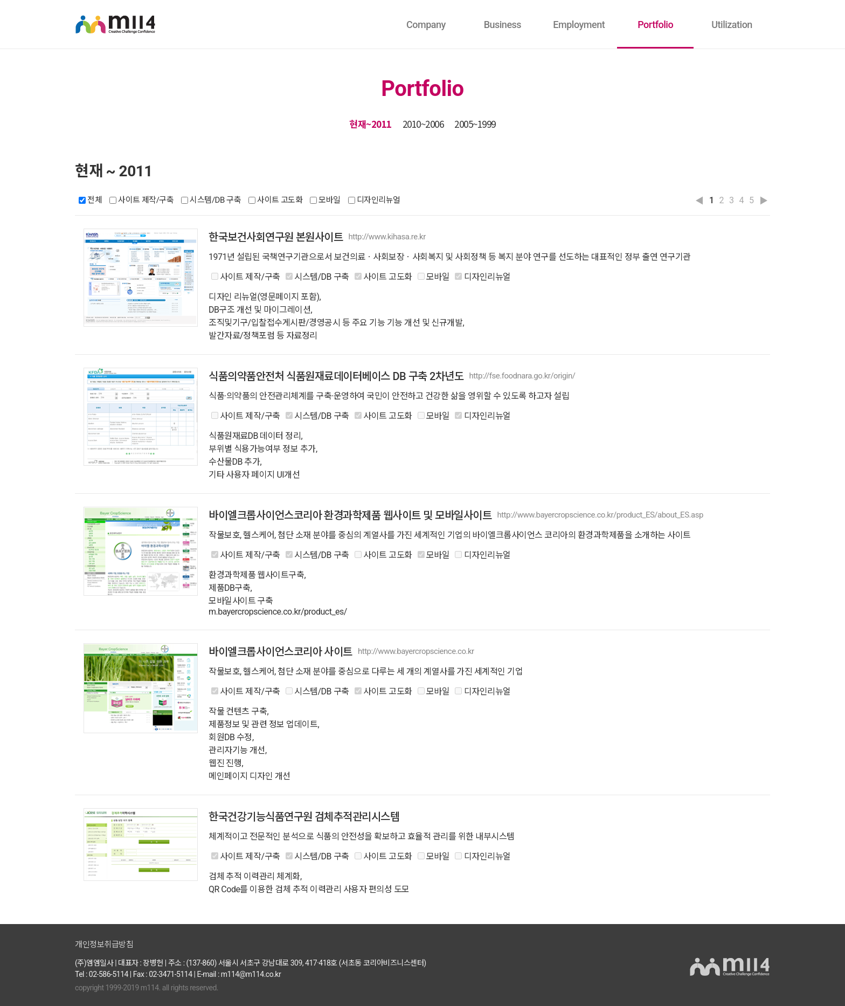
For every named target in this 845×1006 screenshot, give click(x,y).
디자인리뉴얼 (378, 200)
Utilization (731, 24)
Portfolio (655, 24)
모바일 (329, 200)
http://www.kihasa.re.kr (386, 237)
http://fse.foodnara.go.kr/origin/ (522, 376)
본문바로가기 (161, 0)
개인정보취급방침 (104, 944)
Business (502, 24)
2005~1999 (475, 123)
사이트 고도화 (279, 200)
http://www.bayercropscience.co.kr (416, 651)
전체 (94, 200)
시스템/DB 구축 (215, 200)
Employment (579, 24)
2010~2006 (423, 123)
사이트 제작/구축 (146, 200)
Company (426, 24)
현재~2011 (370, 123)
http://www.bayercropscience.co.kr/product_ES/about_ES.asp (600, 515)
